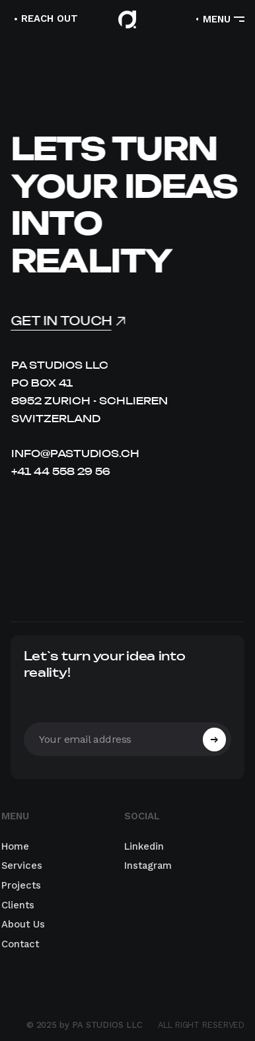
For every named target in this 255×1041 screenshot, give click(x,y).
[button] (218, 19)
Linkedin (139, 846)
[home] (127, 19)
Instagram (142, 865)
